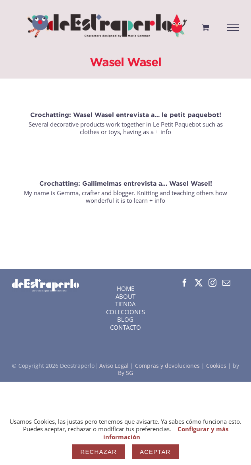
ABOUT (125, 296)
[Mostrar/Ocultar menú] (233, 27)
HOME (125, 288)
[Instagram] (212, 283)
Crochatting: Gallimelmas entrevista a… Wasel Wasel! (125, 183)
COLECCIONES (125, 312)
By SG (125, 373)
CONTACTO (125, 327)
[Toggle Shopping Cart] (205, 27)
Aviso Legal (114, 365)
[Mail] (226, 283)
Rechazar (98, 451)
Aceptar (155, 451)
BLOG (125, 319)
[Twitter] (199, 283)
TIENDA (125, 304)
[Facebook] (185, 283)
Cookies (216, 365)
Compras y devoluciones (167, 365)
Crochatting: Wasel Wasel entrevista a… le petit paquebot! (125, 114)
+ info (163, 132)
